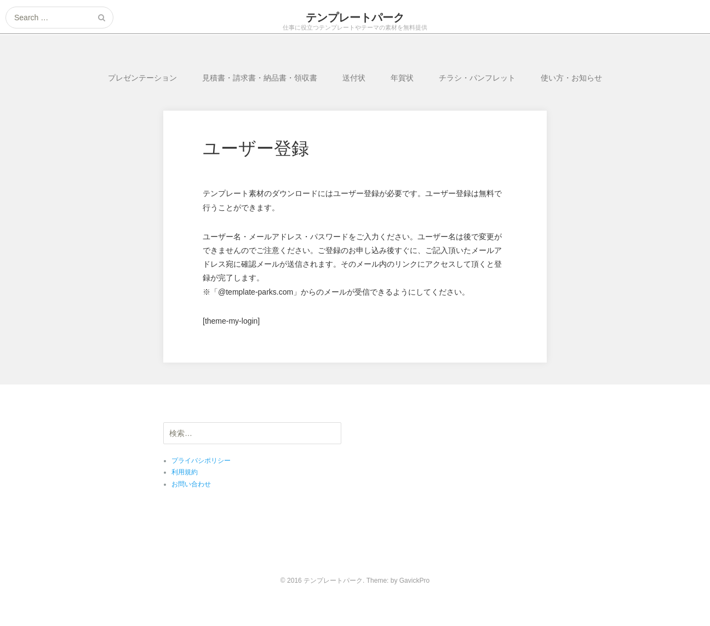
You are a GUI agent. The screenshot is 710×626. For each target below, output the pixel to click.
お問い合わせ (191, 484)
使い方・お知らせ (571, 77)
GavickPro (414, 580)
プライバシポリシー (201, 460)
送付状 (353, 77)
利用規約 (184, 472)
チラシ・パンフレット (477, 77)
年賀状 (402, 77)
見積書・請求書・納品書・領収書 (259, 77)
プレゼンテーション (142, 77)
